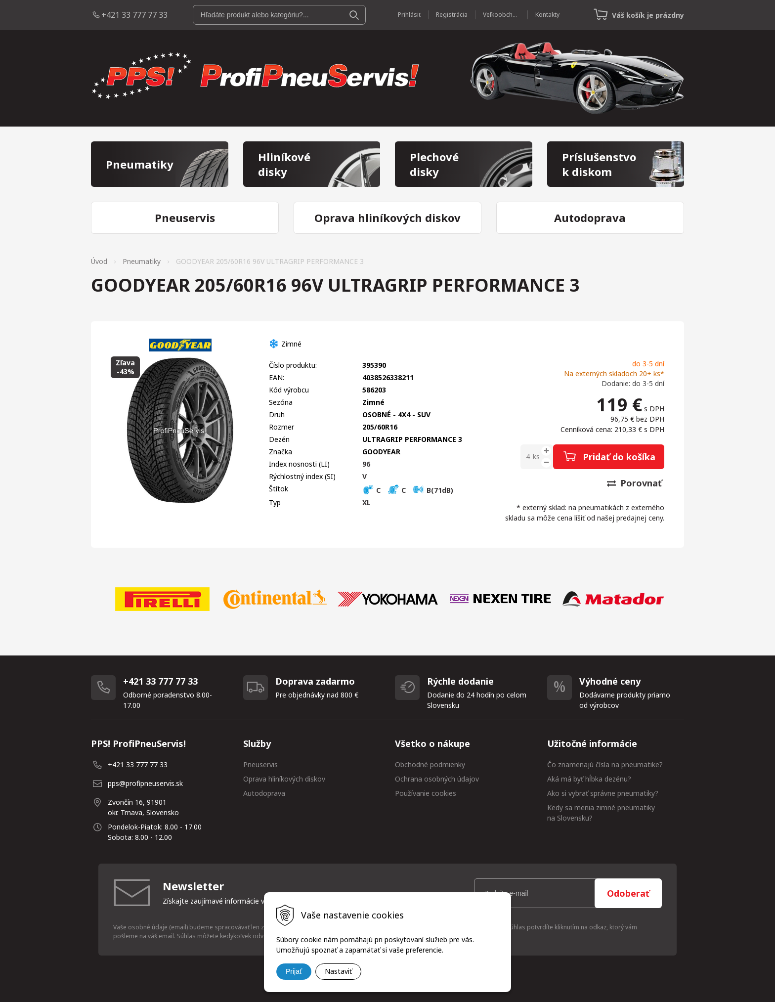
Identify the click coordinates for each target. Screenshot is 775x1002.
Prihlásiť (409, 14)
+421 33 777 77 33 (134, 14)
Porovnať (634, 483)
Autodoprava (264, 793)
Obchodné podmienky (430, 764)
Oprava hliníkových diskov (284, 779)
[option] (162, 599)
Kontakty (547, 14)
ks (536, 456)
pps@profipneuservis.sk (145, 783)
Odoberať (628, 893)
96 (366, 464)
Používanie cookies (425, 793)
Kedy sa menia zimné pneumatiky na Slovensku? (601, 813)
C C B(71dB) (407, 490)
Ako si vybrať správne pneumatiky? (602, 793)
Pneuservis (260, 764)
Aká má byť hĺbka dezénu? (589, 779)
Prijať (294, 971)
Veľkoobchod (501, 14)
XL (366, 502)
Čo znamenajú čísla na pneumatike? (605, 764)
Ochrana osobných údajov (437, 779)
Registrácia (452, 14)
